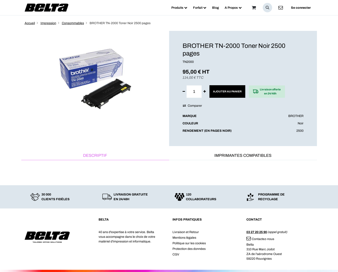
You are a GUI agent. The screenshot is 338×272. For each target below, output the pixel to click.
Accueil (30, 23)
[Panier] (254, 7)
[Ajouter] (204, 91)
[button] (267, 7)
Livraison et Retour (185, 232)
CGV (175, 254)
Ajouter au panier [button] (227, 91)
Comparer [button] (192, 105)
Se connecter (301, 7)
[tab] (95, 155)
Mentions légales (184, 237)
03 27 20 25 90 (256, 232)
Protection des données (189, 249)
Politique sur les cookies (189, 243)
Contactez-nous (260, 239)
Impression (48, 23)
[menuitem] (179, 8)
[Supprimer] (184, 91)
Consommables (73, 23)
